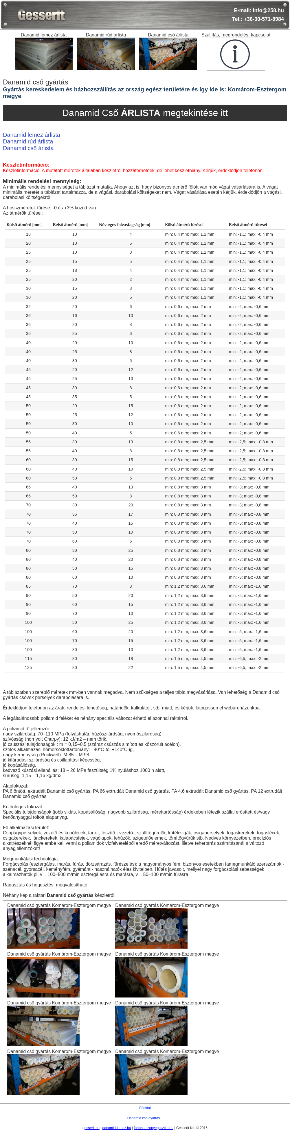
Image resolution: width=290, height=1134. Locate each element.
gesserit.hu (91, 1128)
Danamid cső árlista (28, 148)
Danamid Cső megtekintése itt (145, 113)
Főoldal (144, 1108)
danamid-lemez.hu (116, 1128)
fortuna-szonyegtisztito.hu (153, 1128)
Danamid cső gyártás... (145, 1118)
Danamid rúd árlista (28, 141)
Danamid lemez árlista (31, 135)
